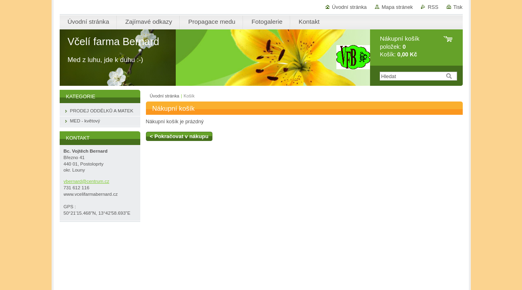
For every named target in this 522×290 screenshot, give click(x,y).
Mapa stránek (397, 7)
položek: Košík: (400, 46)
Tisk (458, 7)
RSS (433, 7)
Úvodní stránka (349, 7)
